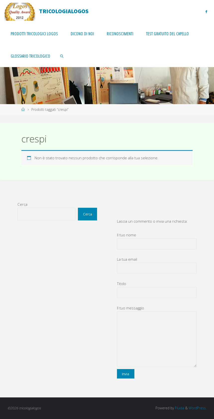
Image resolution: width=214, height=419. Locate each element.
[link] (61, 56)
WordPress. (198, 408)
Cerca (22, 204)
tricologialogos (64, 11)
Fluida (179, 408)
